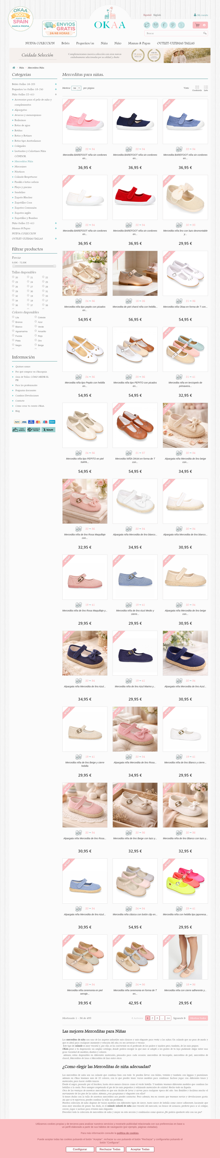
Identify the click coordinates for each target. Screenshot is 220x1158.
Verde (41, 326)
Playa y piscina (23, 187)
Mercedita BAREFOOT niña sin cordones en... (85, 156)
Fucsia (18, 336)
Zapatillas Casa (23, 202)
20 (16, 277)
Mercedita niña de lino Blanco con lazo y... (185, 838)
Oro (40, 340)
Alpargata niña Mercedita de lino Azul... (85, 686)
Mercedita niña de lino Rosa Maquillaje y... (84, 610)
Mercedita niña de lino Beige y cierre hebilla (84, 764)
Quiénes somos (22, 366)
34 (16, 300)
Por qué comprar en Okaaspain (31, 371)
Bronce (19, 322)
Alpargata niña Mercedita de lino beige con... (185, 460)
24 (31, 282)
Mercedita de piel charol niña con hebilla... (135, 306)
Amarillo (42, 331)
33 (47, 296)
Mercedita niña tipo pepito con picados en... (84, 308)
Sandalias (20, 192)
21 (31, 277)
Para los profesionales (26, 385)
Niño (117, 43)
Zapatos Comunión (26, 207)
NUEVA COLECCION (40, 43)
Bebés (65, 43)
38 (47, 305)
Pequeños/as (85, 43)
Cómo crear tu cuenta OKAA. (30, 405)
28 (47, 286)
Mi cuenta (201, 15)
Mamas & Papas (139, 43)
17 (47, 300)
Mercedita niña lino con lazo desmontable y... (185, 232)
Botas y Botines (23, 135)
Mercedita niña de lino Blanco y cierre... (185, 762)
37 (31, 305)
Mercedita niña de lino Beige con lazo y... (135, 838)
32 (16, 296)
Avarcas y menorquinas (28, 115)
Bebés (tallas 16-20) (23, 84)
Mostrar (66, 88)
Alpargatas (21, 109)
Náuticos (20, 171)
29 (16, 291)
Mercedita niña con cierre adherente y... (185, 990)
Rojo (40, 336)
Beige (41, 345)
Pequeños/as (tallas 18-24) (27, 89)
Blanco (18, 326)
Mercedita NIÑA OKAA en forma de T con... (135, 460)
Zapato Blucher (23, 197)
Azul (40, 322)
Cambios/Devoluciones (27, 395)
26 (16, 286)
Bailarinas (20, 120)
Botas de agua (22, 125)
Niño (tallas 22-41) (23, 223)
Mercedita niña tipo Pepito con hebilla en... (85, 384)
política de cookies (128, 1133)
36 (16, 305)
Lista (206, 88)
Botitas (18, 130)
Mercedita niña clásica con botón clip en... (135, 914)
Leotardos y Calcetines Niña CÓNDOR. (30, 153)
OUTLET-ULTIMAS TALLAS (176, 43)
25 (47, 282)
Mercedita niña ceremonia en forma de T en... (135, 992)
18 (31, 300)
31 (47, 291)
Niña (104, 43)
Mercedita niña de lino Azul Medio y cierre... (135, 612)
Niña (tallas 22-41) (23, 94)
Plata (18, 340)
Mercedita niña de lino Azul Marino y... (135, 686)
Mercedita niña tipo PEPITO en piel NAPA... (85, 460)
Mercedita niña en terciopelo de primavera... (185, 384)
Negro (18, 345)
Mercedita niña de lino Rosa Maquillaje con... (85, 536)
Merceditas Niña (24, 161)
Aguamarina (21, 331)
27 (31, 286)
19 (31, 296)
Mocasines (20, 166)
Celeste (42, 317)
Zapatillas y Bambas (26, 218)
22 (47, 277)
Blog (17, 411)
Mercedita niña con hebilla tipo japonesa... (185, 914)
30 (31, 291)
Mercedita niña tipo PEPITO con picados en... (135, 384)
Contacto (19, 400)
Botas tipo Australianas (28, 140)
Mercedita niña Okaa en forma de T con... (185, 306)
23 (16, 282)
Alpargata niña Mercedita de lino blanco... (135, 534)
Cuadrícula (197, 88)
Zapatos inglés (23, 212)
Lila (17, 317)
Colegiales (20, 145)
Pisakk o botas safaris (27, 182)
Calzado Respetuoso (26, 176)
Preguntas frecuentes (25, 390)
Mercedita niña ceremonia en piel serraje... (85, 992)
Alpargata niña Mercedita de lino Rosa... (135, 762)
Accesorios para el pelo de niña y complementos (33, 102)
